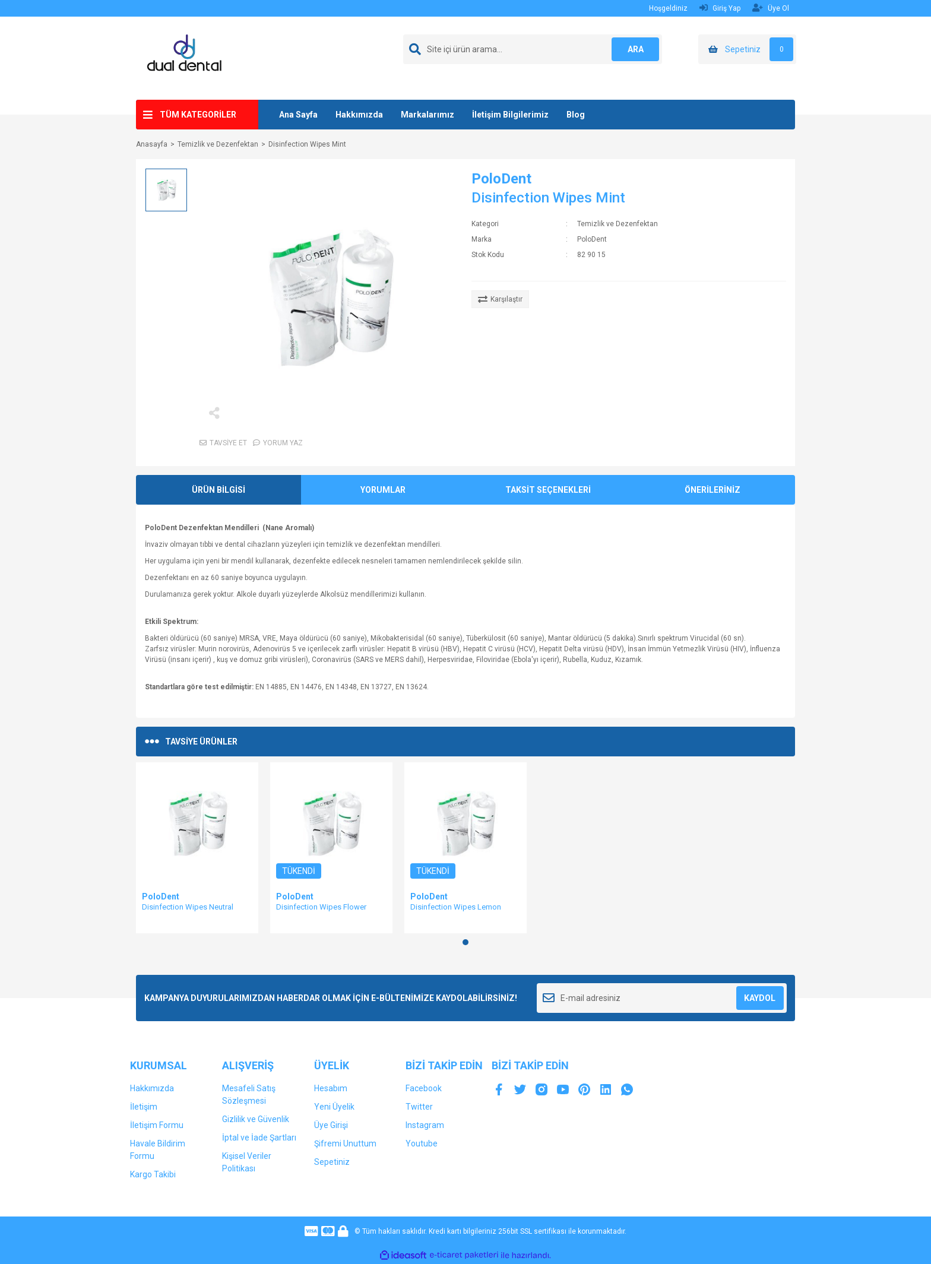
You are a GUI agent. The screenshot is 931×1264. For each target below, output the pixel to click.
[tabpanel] (197, 847)
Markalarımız (427, 114)
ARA (636, 49)
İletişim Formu (156, 1125)
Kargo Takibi (153, 1174)
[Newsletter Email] (662, 998)
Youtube (422, 1143)
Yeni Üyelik (334, 1106)
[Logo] (189, 57)
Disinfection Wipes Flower (321, 906)
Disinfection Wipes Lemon (455, 906)
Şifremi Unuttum (345, 1143)
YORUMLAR (383, 490)
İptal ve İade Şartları (259, 1137)
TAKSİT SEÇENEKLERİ (548, 490)
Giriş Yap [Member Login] (719, 8)
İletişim (143, 1106)
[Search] (532, 49)
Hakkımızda (359, 114)
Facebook (424, 1088)
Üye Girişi (331, 1125)
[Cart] (747, 49)
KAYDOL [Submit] (759, 998)
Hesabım (330, 1088)
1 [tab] (465, 942)
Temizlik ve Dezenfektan (617, 224)
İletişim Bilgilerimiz (510, 114)
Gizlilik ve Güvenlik (255, 1119)
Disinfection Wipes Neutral (187, 906)
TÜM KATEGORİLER (198, 114)
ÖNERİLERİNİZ (712, 490)
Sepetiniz (332, 1162)
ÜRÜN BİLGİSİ (218, 490)
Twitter (419, 1106)
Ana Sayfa (298, 114)
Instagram (425, 1125)
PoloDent (501, 178)
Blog (575, 114)
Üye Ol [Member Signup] (770, 8)
